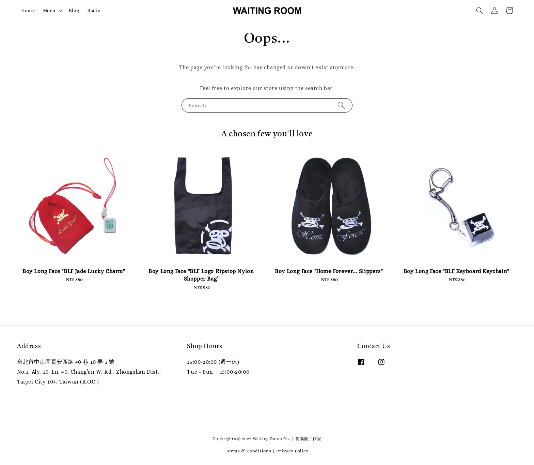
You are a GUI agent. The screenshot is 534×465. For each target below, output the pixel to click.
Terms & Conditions (248, 450)
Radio (93, 10)
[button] (479, 10)
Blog (74, 10)
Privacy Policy (292, 450)
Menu (49, 10)
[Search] (341, 105)
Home (28, 10)
